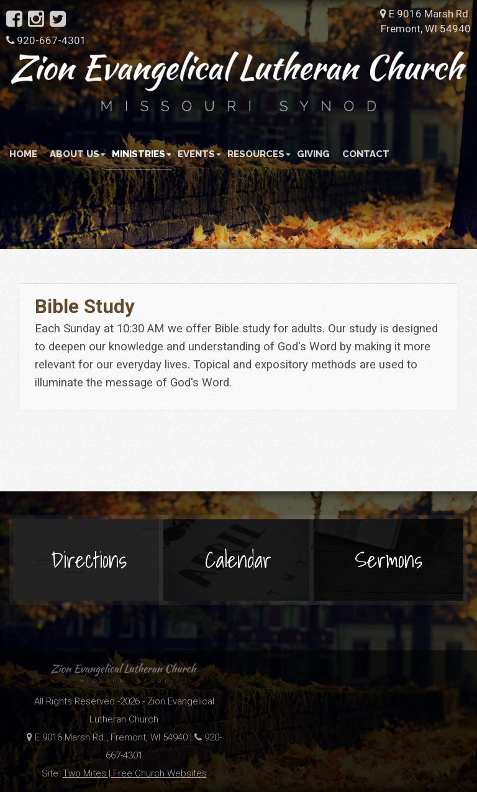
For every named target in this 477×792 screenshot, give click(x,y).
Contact (365, 154)
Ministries (141, 154)
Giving (313, 154)
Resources (259, 154)
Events (199, 154)
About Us (78, 154)
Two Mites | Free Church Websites (135, 773)
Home (23, 154)
